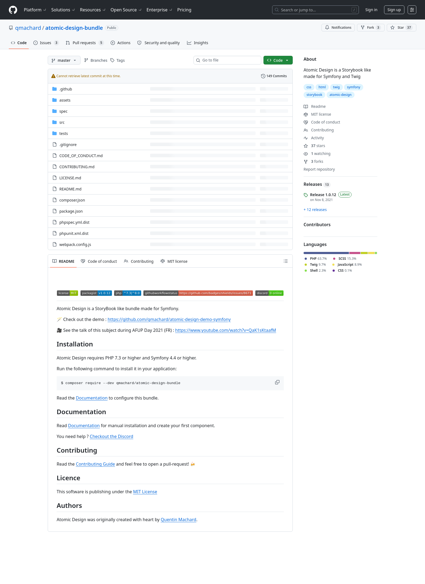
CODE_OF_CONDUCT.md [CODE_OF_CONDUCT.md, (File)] (81, 155)
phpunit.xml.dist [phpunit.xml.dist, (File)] (73, 233)
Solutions (63, 10)
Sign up (394, 9)
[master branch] (64, 60)
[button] (278, 382)
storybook (314, 94)
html (322, 87)
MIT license (317, 114)
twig (336, 87)
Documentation (92, 398)
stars (314, 145)
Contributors (317, 225)
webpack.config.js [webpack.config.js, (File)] (75, 244)
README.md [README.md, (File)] (70, 189)
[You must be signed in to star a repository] (401, 27)
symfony (353, 87)
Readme (315, 106)
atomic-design (341, 94)
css (309, 87)
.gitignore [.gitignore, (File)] (68, 144)
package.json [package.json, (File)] (71, 211)
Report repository (319, 169)
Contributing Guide (95, 464)
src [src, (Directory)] (62, 122)
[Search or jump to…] (315, 10)
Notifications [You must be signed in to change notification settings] (338, 27)
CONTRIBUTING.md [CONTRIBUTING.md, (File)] (77, 166)
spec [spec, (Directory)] (63, 111)
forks (313, 161)
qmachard (28, 27)
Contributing (319, 129)
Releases (317, 184)
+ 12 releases (315, 209)
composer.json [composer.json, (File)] (72, 200)
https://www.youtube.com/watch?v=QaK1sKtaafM (225, 330)
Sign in (371, 9)
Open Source (126, 10)
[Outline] (285, 261)
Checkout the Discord (111, 436)
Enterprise (160, 10)
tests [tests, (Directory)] (63, 133)
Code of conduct (322, 122)
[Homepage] (13, 9)
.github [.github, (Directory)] (65, 89)
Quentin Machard (178, 520)
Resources (93, 10)
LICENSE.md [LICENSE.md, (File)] (70, 177)
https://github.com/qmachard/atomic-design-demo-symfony (169, 319)
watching (317, 153)
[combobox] (229, 60)
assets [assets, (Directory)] (64, 100)
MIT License (145, 492)
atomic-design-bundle (74, 27)
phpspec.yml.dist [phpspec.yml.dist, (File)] (74, 222)
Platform (35, 10)
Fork (370, 27)
